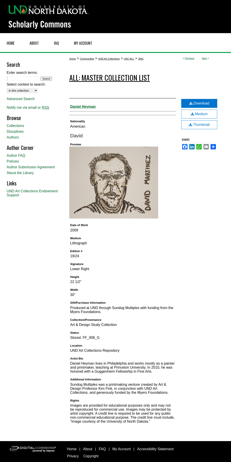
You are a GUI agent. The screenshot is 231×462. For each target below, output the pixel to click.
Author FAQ (16, 155)
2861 (140, 58)
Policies (13, 161)
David (76, 136)
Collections (15, 126)
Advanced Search (21, 99)
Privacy (73, 456)
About (87, 449)
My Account (121, 449)
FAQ (102, 449)
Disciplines (15, 131)
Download (199, 103)
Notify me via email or (28, 108)
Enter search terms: (22, 72)
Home (72, 58)
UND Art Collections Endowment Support (32, 193)
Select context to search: (26, 84)
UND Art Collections (109, 58)
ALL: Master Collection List (109, 77)
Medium (199, 114)
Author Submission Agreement (31, 167)
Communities (87, 58)
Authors (13, 137)
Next (204, 58)
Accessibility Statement (155, 449)
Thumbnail (199, 125)
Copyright (90, 456)
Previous (189, 58)
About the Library (20, 173)
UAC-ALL (129, 58)
